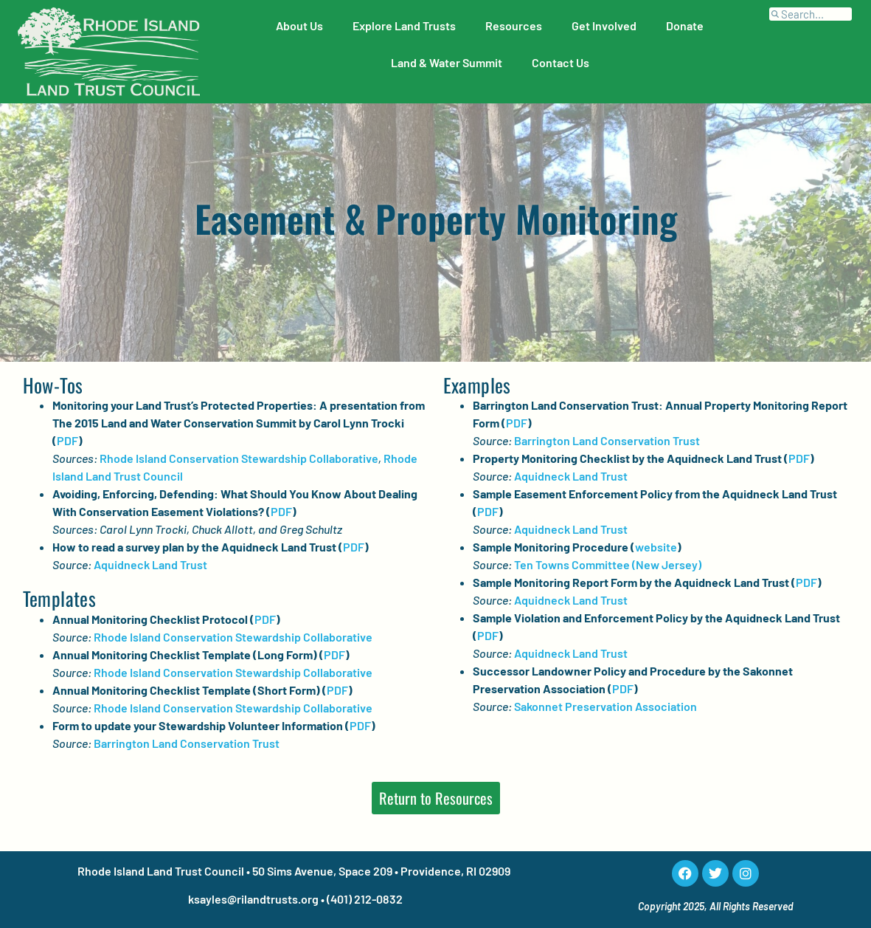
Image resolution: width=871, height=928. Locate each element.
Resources (513, 25)
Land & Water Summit (446, 62)
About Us (299, 25)
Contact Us (560, 62)
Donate (685, 25)
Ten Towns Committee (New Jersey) (607, 564)
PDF (67, 440)
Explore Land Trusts (404, 25)
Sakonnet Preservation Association (605, 706)
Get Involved (604, 25)
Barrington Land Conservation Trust (187, 743)
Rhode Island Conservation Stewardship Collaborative (239, 458)
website (656, 547)
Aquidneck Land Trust (150, 564)
